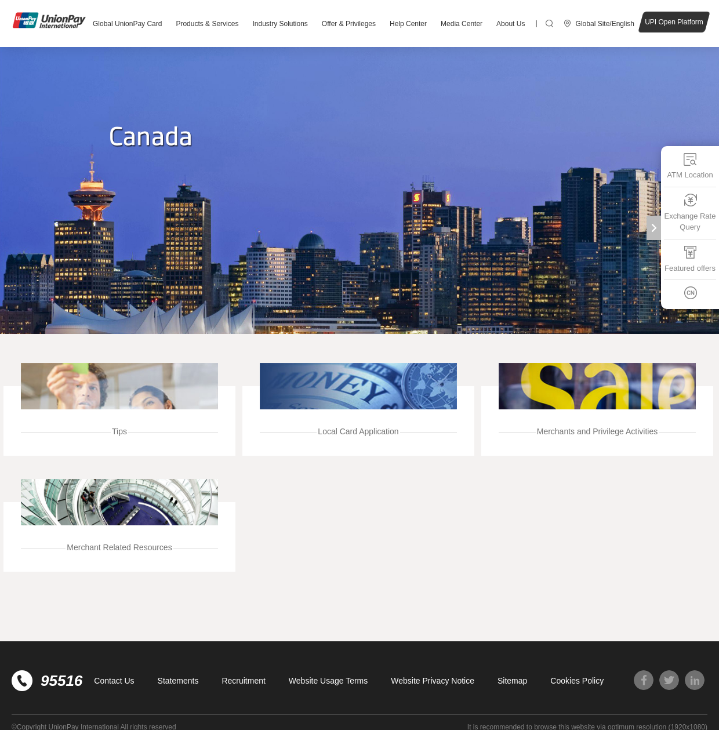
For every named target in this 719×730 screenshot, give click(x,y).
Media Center (461, 24)
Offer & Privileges (349, 24)
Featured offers (690, 258)
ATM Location (690, 165)
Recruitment (243, 680)
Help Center (408, 24)
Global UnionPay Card (127, 24)
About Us (510, 24)
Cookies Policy (577, 680)
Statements (178, 680)
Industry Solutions (279, 24)
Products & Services (207, 24)
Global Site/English (605, 24)
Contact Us (114, 680)
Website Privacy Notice (432, 680)
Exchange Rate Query (690, 212)
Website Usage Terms (328, 680)
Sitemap (512, 680)
